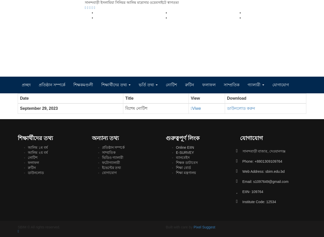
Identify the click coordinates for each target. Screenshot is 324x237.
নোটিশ (171, 85)
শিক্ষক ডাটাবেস (187, 163)
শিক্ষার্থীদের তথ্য (116, 85)
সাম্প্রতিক (231, 85)
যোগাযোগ (280, 85)
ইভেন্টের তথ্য (111, 168)
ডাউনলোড (36, 173)
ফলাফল (209, 85)
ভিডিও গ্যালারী (113, 158)
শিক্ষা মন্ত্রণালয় (186, 173)
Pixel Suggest (204, 227)
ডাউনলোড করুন (241, 108)
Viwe (196, 108)
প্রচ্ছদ (26, 85)
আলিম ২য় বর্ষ (38, 152)
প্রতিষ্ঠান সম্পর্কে (52, 85)
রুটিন (189, 85)
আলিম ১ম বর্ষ (38, 147)
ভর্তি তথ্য (148, 85)
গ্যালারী (256, 85)
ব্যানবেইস (183, 158)
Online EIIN (185, 147)
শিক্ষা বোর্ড (183, 168)
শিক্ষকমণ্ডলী (83, 85)
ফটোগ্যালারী (111, 163)
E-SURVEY (185, 152)
